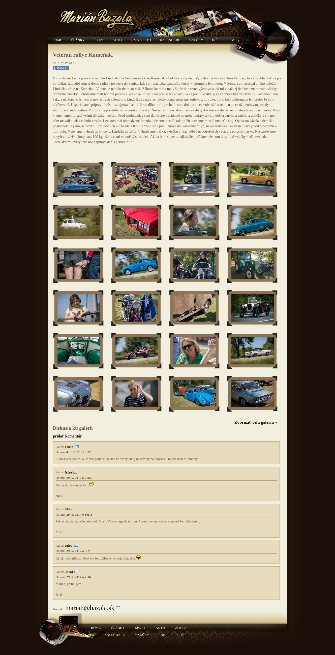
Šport (99, 40)
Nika (68, 472)
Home (57, 40)
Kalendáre (170, 40)
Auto (117, 40)
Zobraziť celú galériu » (255, 422)
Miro (68, 545)
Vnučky (196, 40)
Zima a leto (141, 40)
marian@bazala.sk (89, 608)
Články (78, 40)
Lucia (69, 447)
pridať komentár (67, 436)
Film (230, 40)
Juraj (69, 572)
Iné (215, 40)
